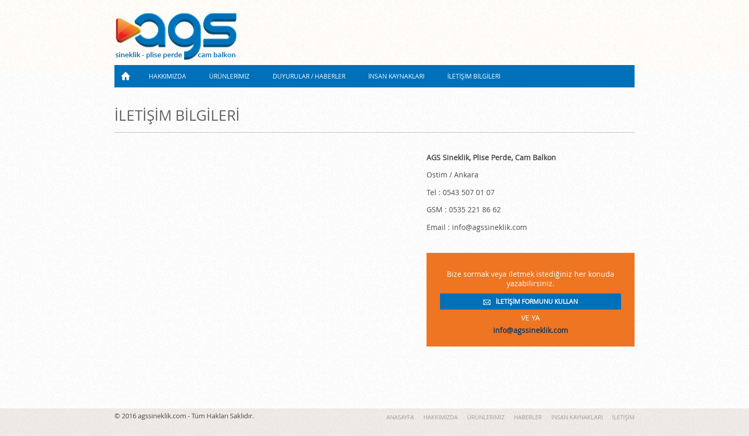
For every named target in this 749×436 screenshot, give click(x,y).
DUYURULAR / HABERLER (309, 76)
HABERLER (528, 417)
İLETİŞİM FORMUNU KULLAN (537, 301)
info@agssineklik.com (530, 330)
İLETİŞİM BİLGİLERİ (473, 76)
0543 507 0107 (595, 52)
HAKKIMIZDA (167, 76)
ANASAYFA (125, 76)
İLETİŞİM (623, 417)
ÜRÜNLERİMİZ (229, 76)
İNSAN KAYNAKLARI (396, 76)
